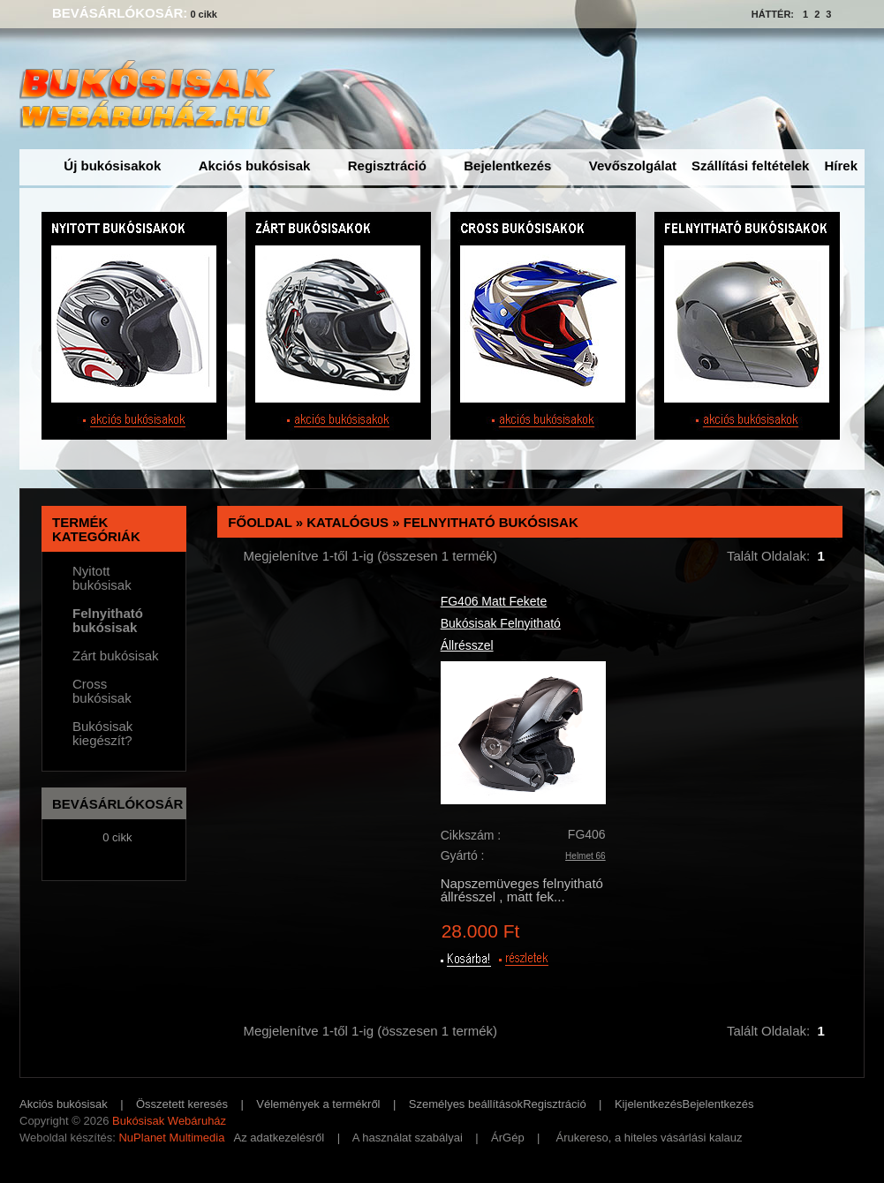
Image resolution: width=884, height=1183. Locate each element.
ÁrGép (508, 1137)
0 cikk (203, 14)
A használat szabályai (407, 1137)
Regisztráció (387, 165)
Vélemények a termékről (318, 1104)
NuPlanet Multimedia (171, 1137)
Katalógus (347, 522)
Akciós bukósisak (255, 165)
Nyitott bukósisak (102, 578)
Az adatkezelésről (279, 1137)
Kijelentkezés (649, 1104)
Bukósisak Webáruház (169, 1120)
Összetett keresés (182, 1104)
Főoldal (259, 522)
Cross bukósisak (102, 691)
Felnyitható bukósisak (491, 522)
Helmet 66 (585, 856)
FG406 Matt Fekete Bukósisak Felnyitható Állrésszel (501, 623)
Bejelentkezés (507, 165)
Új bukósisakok (112, 165)
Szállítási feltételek (750, 165)
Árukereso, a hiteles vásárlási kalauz (649, 1137)
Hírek (841, 165)
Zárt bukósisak (115, 656)
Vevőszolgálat (632, 165)
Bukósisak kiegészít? (102, 734)
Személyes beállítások (466, 1104)
